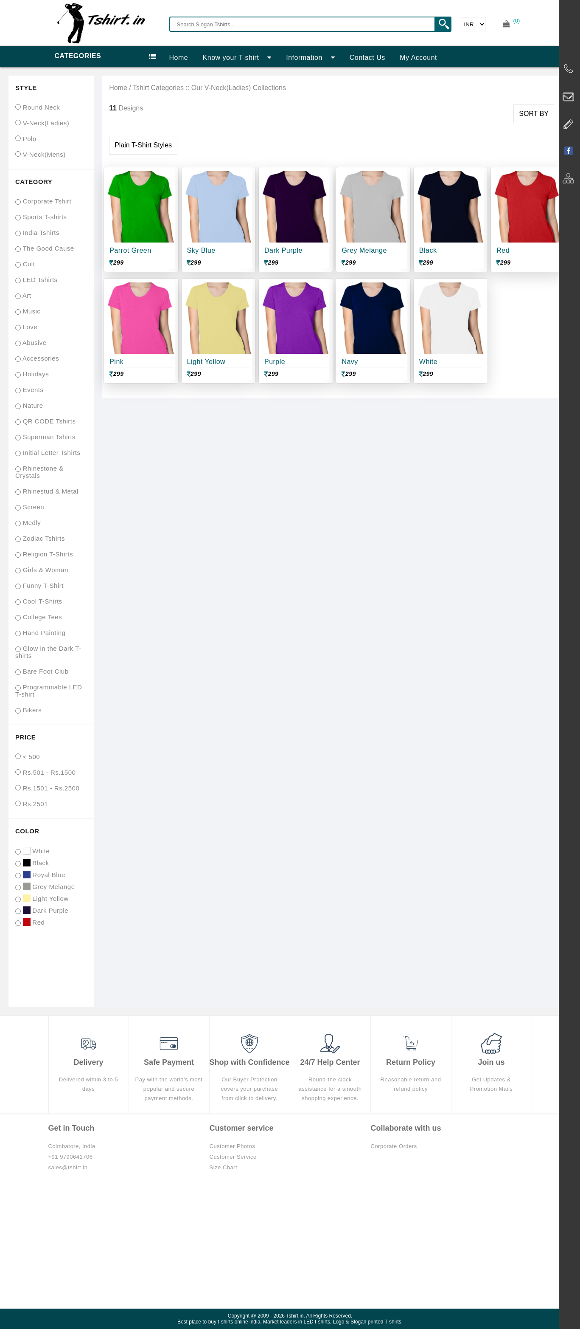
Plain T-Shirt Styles (143, 145)
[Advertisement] (290, 1244)
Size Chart (224, 1167)
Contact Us (367, 57)
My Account (418, 57)
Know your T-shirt (237, 57)
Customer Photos (232, 1146)
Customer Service (233, 1157)
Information (310, 57)
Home (178, 57)
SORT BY (534, 113)
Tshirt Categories (158, 87)
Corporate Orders (394, 1146)
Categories (106, 56)
